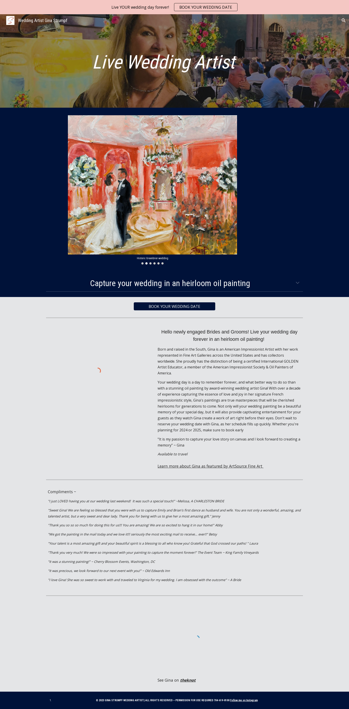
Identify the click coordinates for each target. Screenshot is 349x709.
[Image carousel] (152, 190)
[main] (163, 62)
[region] (174, 7)
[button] (343, 20)
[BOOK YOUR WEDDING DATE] (174, 306)
